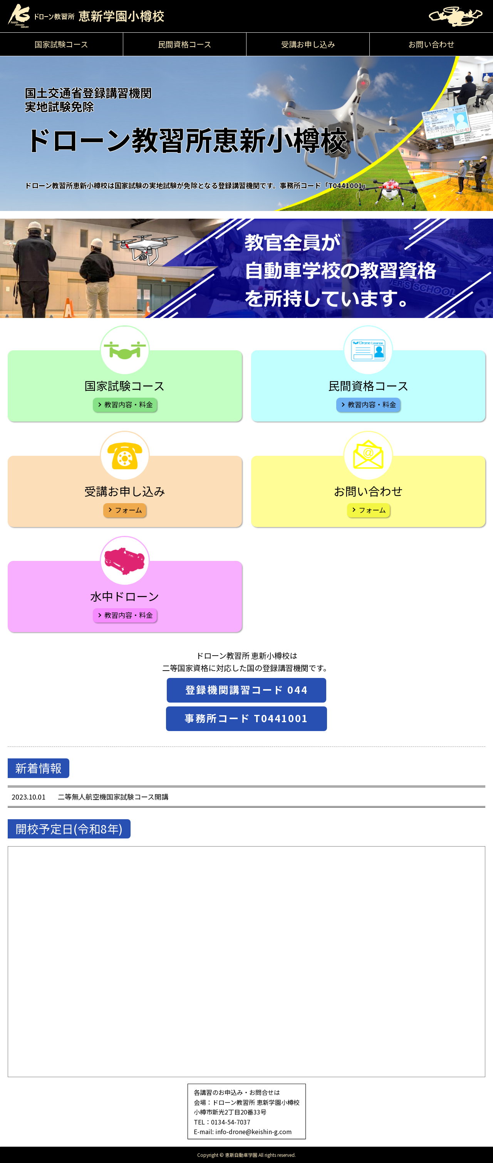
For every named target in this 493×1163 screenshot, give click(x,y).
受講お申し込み (308, 44)
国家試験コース (61, 44)
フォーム (128, 510)
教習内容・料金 (128, 404)
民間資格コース (184, 44)
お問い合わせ (431, 44)
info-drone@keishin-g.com (253, 1131)
